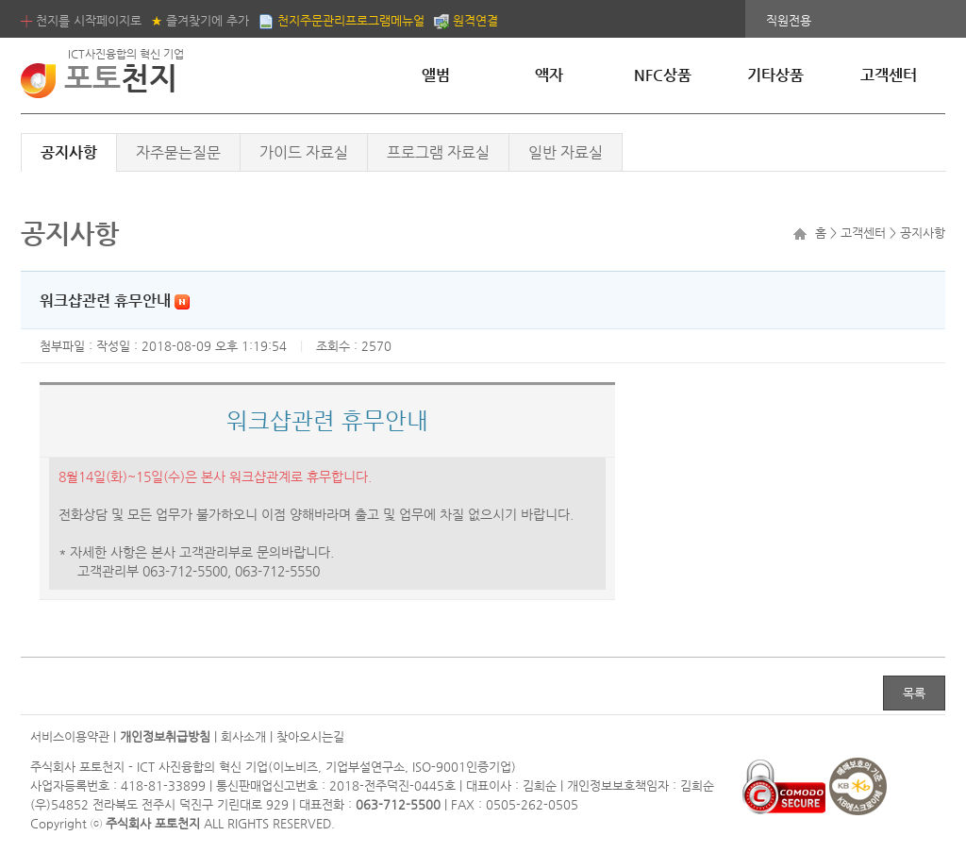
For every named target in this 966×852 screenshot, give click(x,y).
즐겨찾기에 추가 (200, 20)
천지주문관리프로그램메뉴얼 (341, 20)
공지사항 (69, 152)
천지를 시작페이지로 (81, 20)
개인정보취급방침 (165, 736)
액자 (549, 75)
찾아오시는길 (310, 736)
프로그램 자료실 (438, 152)
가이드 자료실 (303, 152)
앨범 (436, 75)
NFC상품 (662, 75)
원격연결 (466, 20)
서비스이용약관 (69, 736)
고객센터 (888, 75)
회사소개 (243, 736)
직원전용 (788, 20)
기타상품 (775, 75)
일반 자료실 (565, 152)
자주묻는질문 (178, 152)
